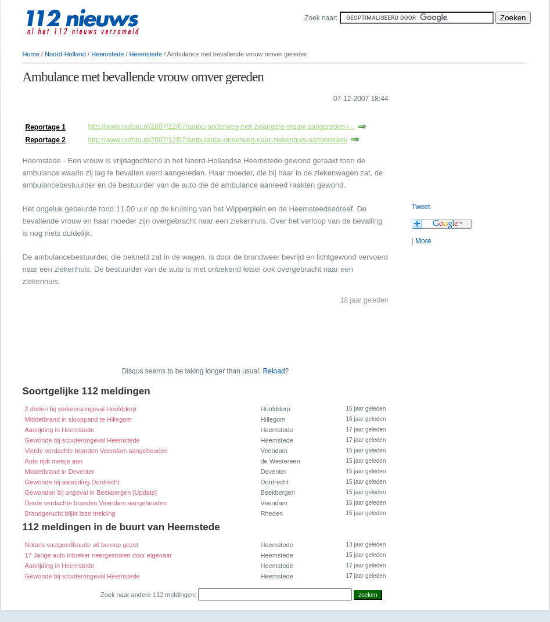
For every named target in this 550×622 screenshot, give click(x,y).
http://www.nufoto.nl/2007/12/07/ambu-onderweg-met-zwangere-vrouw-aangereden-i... (221, 127)
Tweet (421, 207)
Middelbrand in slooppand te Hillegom (78, 419)
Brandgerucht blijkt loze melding (70, 513)
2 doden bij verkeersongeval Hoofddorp (80, 408)
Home (31, 54)
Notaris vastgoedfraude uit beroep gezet (82, 544)
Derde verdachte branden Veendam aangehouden (96, 502)
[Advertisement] (158, 115)
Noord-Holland (65, 54)
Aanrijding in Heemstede (60, 429)
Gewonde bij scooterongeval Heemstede (82, 440)
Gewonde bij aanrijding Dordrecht (72, 482)
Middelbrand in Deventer (60, 471)
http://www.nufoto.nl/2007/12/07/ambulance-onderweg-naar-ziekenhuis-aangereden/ (218, 140)
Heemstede (107, 54)
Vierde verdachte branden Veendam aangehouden (96, 450)
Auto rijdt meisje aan (54, 461)
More (423, 241)
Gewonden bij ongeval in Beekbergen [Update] (91, 492)
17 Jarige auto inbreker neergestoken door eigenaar (98, 555)
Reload (274, 371)
